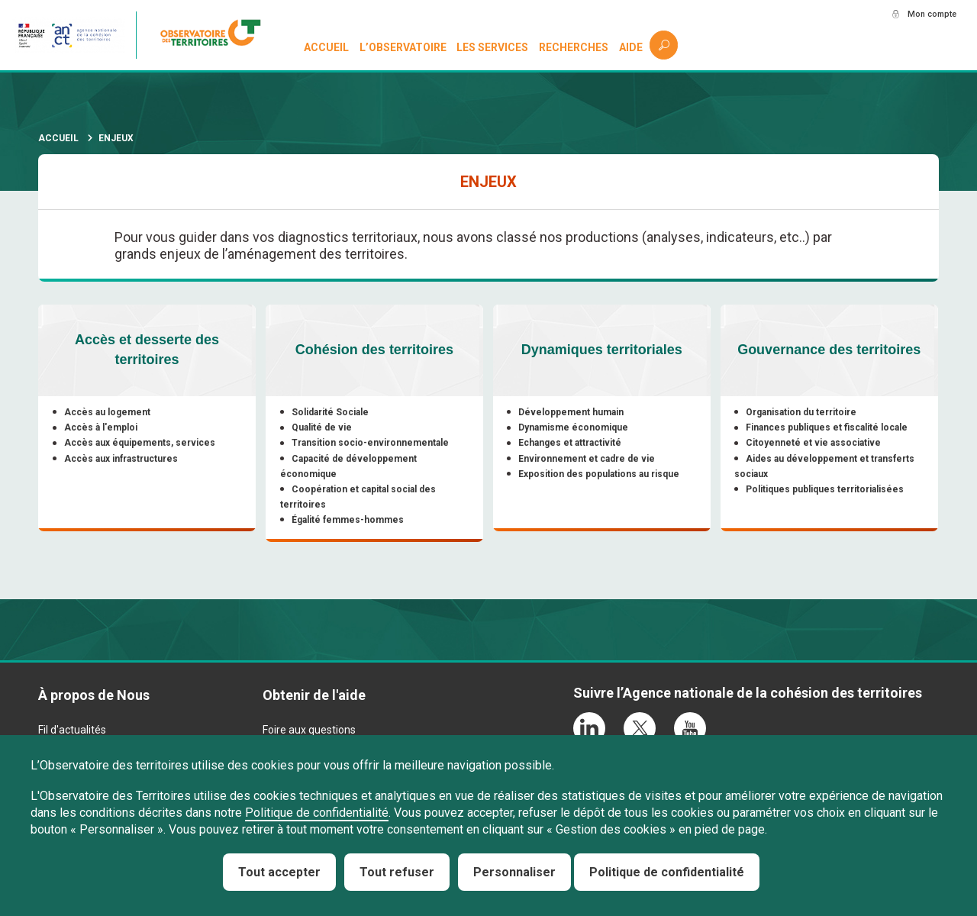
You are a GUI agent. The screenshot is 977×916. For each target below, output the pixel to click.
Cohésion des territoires (374, 349)
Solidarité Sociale (330, 412)
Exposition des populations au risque (600, 474)
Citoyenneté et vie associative (814, 442)
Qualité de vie (322, 427)
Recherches (574, 47)
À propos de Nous (94, 698)
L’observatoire (403, 47)
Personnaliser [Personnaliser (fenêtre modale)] (514, 872)
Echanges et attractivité (571, 442)
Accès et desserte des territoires (147, 349)
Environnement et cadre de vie (588, 458)
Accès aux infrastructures (122, 458)
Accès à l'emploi (101, 427)
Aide (631, 47)
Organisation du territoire (802, 412)
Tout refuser (397, 872)
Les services (494, 47)
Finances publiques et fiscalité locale (828, 427)
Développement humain (572, 412)
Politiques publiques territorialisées (826, 489)
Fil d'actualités (72, 733)
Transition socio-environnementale (371, 442)
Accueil (327, 47)
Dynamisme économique (575, 427)
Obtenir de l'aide (314, 698)
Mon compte (923, 14)
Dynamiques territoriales (601, 349)
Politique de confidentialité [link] (666, 872)
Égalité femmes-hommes (348, 519)
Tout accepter (279, 872)
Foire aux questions (309, 733)
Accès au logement (108, 412)
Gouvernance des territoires (829, 349)
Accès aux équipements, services (140, 442)
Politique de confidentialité (317, 812)
